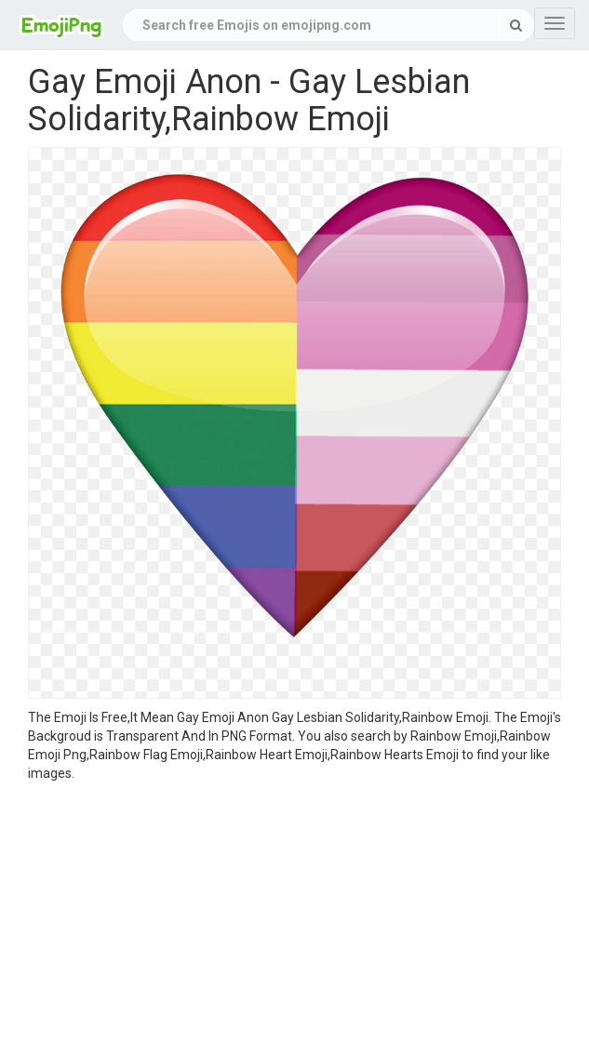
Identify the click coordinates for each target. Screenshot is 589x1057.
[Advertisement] (294, 922)
